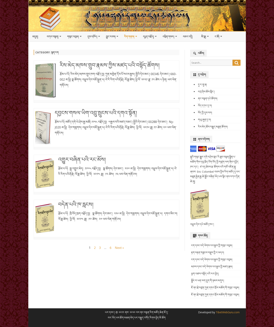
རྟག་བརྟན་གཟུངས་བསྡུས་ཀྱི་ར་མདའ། (207, 252)
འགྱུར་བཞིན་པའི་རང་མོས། (82, 159)
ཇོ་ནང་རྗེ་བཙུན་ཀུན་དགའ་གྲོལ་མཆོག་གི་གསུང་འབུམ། (215, 287)
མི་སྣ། (203, 36)
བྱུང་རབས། (110, 36)
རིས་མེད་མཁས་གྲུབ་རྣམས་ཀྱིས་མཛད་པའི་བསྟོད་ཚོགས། (110, 65)
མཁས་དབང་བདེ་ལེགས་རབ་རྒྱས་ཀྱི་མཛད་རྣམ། (212, 266)
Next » (119, 248)
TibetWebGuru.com (227, 312)
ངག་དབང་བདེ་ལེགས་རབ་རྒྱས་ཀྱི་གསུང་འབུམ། (211, 245)
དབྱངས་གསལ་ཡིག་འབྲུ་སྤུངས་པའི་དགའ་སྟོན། (96, 112)
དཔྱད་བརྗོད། (148, 36)
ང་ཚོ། (217, 36)
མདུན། (35, 36)
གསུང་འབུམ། (73, 36)
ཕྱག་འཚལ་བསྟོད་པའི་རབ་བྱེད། (205, 273)
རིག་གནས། (129, 36)
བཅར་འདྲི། (187, 36)
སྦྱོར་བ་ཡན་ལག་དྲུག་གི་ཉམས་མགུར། (207, 280)
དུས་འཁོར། (92, 36)
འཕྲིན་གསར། (168, 36)
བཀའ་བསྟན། (52, 36)
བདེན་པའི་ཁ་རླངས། (75, 204)
